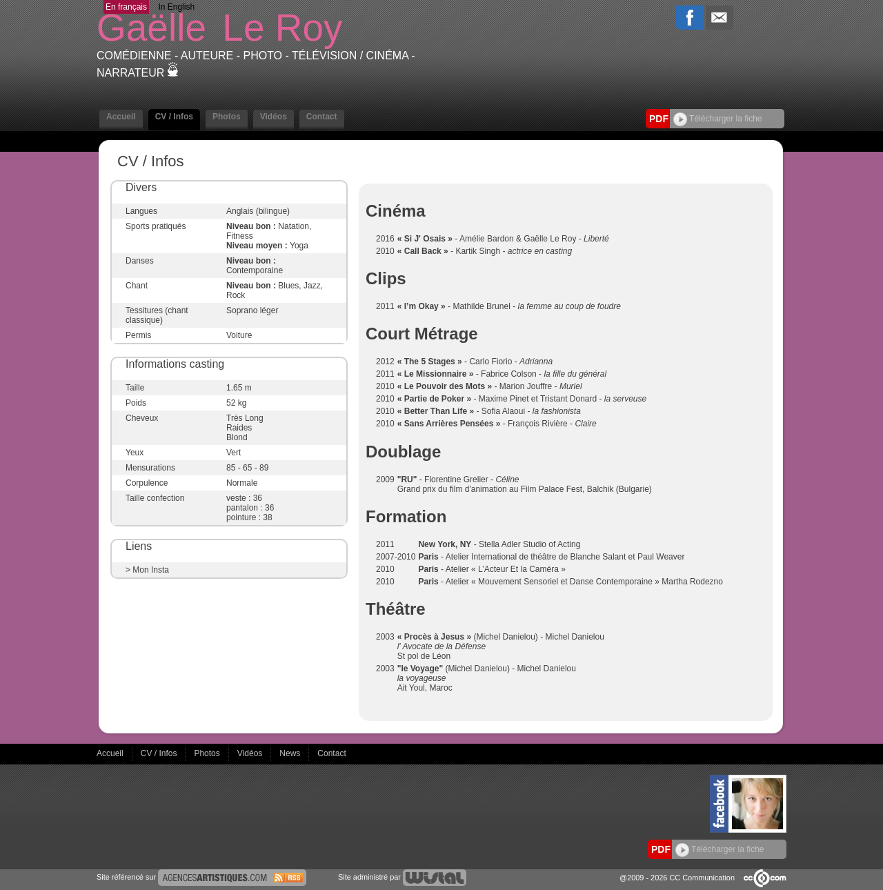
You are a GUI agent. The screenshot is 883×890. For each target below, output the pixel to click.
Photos (226, 116)
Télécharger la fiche (717, 118)
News (290, 753)
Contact (321, 116)
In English (176, 7)
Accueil (121, 116)
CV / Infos (174, 116)
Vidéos (273, 116)
